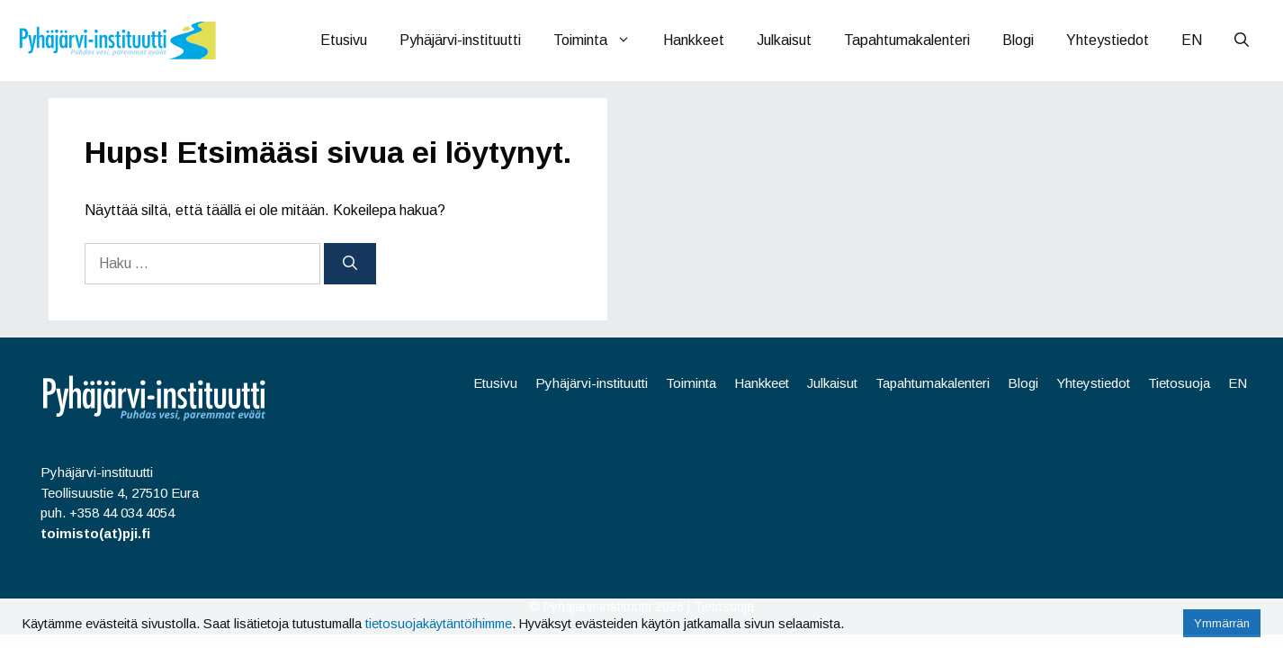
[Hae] (350, 263)
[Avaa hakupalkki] (1241, 40)
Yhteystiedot (1107, 40)
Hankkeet (693, 40)
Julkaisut (784, 40)
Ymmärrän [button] (1222, 623)
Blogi (1018, 40)
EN (1191, 40)
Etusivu (343, 40)
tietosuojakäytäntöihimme (438, 623)
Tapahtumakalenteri (907, 40)
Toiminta (600, 40)
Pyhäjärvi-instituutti (460, 40)
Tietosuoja (1179, 383)
